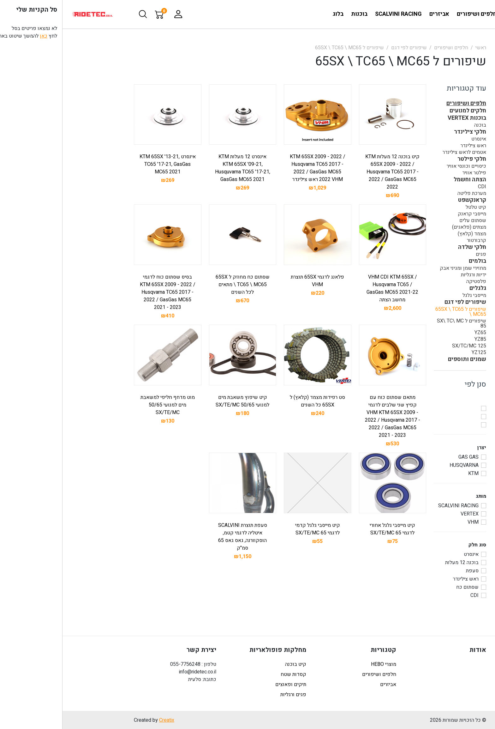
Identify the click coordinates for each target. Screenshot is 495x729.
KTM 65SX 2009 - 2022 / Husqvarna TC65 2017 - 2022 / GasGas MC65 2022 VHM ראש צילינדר (255, 168)
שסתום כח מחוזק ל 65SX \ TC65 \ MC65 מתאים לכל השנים (180, 284)
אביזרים (326, 684)
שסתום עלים (410, 220)
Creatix (104, 720)
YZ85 (418, 339)
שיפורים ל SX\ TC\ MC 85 (399, 323)
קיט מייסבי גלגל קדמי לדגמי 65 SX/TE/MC (255, 529)
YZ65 (418, 332)
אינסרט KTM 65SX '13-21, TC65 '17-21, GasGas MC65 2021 (105, 164)
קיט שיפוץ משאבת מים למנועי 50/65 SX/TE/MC (180, 401)
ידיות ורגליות (411, 274)
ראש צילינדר (411, 145)
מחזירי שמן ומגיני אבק (400, 268)
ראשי (418, 47)
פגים (418, 254)
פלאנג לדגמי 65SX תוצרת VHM (255, 280)
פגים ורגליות (231, 694)
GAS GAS (406, 457)
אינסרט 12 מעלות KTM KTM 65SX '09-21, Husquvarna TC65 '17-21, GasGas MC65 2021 (180, 168)
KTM (411, 473)
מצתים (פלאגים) (407, 227)
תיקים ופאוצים (228, 684)
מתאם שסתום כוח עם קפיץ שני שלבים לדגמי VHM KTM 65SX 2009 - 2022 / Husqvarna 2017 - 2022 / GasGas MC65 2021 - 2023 (330, 416)
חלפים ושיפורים (389, 47)
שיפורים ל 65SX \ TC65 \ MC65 (287, 47)
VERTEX (407, 514)
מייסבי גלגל (412, 295)
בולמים (415, 261)
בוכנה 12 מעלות (399, 562)
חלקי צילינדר (407, 132)
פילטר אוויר (412, 172)
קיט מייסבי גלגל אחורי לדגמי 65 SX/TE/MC (330, 529)
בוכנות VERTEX (404, 118)
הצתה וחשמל (407, 180)
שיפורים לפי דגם (346, 47)
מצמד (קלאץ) (409, 233)
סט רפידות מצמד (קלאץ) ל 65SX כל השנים (255, 401)
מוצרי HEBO (321, 664)
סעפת (409, 571)
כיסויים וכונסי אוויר (404, 166)
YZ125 (416, 352)
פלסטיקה (414, 281)
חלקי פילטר (409, 159)
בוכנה (418, 125)
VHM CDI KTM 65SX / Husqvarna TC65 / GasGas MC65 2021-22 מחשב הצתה (330, 288)
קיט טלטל (413, 207)
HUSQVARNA (401, 465)
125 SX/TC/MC (407, 345)
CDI (419, 186)
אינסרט (416, 139)
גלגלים (415, 288)
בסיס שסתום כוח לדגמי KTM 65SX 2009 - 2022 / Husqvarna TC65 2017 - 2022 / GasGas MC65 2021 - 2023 (105, 292)
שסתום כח (405, 587)
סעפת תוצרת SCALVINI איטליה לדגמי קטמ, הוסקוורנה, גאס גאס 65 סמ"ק (180, 536)
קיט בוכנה (233, 664)
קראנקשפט (410, 200)
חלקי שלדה (410, 247)
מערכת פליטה (409, 193)
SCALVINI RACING (396, 505)
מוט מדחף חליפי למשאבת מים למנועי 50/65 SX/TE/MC (105, 405)
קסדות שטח (231, 674)
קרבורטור (414, 240)
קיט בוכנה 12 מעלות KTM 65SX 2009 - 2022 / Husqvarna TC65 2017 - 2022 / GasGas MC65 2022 (330, 172)
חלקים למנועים (405, 111)
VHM (410, 522)
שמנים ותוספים (404, 359)
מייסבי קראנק (409, 213)
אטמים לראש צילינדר (402, 152)
